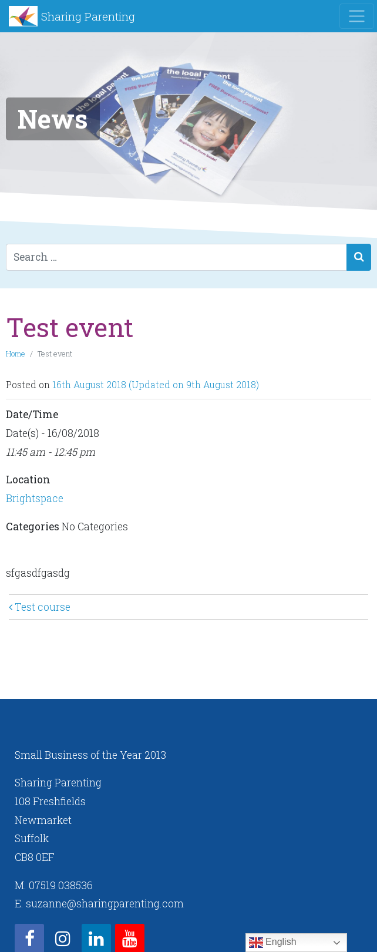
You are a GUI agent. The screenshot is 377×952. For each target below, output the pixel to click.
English (273, 943)
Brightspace (34, 498)
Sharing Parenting (88, 16)
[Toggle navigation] (356, 16)
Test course (39, 607)
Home (15, 353)
